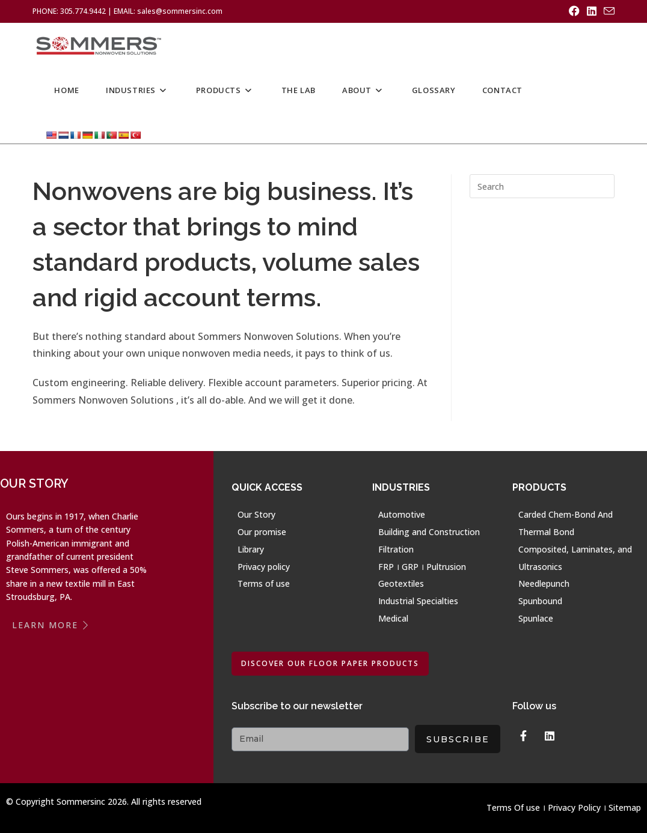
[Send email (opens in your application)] (607, 11)
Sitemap (625, 807)
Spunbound (540, 601)
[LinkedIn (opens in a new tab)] (591, 11)
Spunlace (535, 618)
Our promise (262, 532)
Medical (393, 618)
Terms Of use (513, 807)
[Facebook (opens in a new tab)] (574, 11)
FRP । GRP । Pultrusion (422, 566)
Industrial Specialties (418, 601)
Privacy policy (264, 566)
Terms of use (264, 583)
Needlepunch (543, 583)
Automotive (401, 514)
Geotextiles (401, 583)
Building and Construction (429, 532)
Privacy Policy (574, 807)
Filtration (396, 549)
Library (251, 549)
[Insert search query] (542, 186)
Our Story (256, 514)
